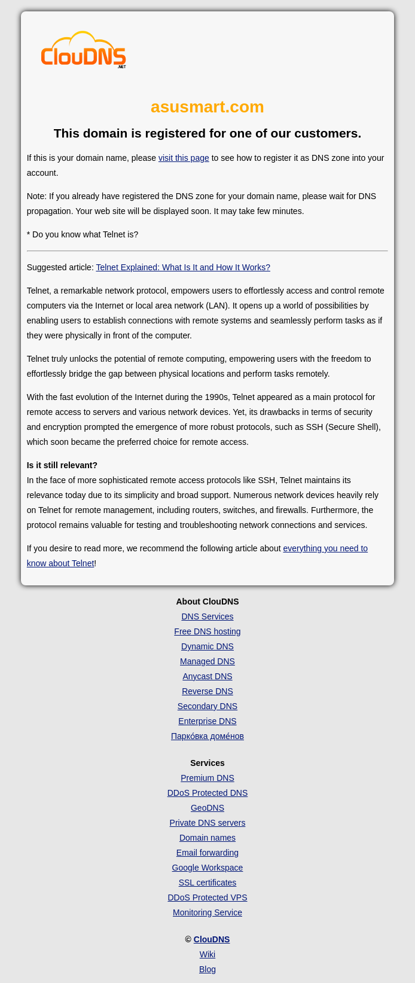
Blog (207, 969)
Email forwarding (207, 852)
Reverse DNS (207, 691)
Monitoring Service (207, 912)
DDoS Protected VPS (207, 897)
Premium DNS (207, 778)
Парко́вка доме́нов (207, 736)
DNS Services (207, 616)
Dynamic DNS (207, 646)
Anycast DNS (207, 676)
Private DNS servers (208, 823)
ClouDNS (212, 939)
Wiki (207, 954)
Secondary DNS (207, 706)
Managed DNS (207, 661)
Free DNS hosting (207, 631)
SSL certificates (208, 882)
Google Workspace (207, 867)
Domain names (207, 837)
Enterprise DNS (207, 721)
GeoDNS (207, 808)
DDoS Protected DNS (207, 793)
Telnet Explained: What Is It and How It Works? (183, 267)
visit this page (183, 158)
